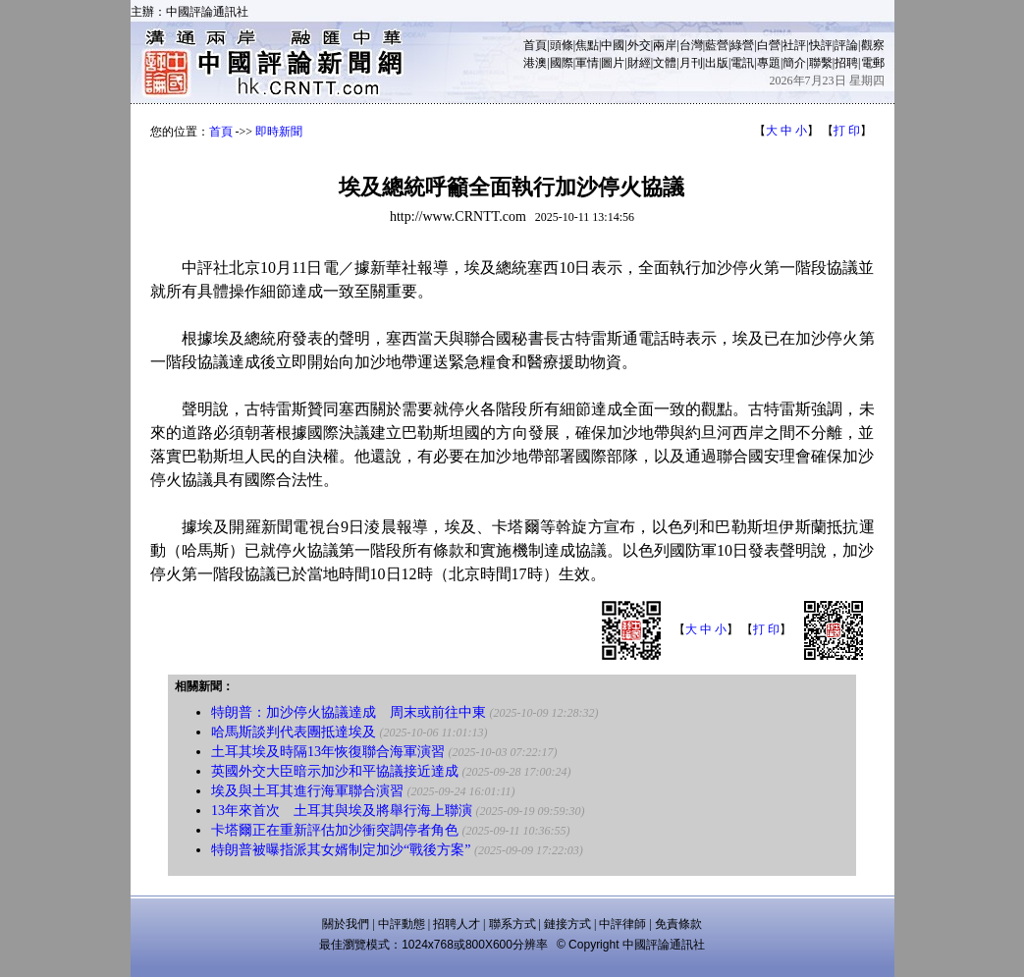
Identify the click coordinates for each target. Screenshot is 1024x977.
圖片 (612, 63)
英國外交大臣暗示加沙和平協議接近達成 (334, 771)
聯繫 (821, 63)
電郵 (873, 63)
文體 (664, 63)
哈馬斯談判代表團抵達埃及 (293, 732)
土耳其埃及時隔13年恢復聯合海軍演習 (328, 751)
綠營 (742, 45)
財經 (639, 63)
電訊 (742, 63)
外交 (639, 45)
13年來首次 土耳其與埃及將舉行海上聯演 (341, 810)
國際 (561, 63)
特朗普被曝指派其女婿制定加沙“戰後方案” (340, 849)
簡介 (794, 63)
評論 (846, 45)
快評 (821, 45)
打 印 (847, 130)
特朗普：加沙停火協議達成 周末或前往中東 (348, 712)
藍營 (716, 45)
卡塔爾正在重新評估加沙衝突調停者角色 (334, 830)
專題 (769, 63)
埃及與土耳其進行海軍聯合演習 (307, 791)
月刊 (691, 63)
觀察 (873, 45)
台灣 (691, 45)
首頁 (535, 45)
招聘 (846, 63)
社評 (794, 45)
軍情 (587, 63)
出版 (716, 63)
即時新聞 (278, 131)
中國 (612, 45)
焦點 (587, 45)
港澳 (535, 63)
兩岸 (664, 45)
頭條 (561, 45)
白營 (769, 45)
